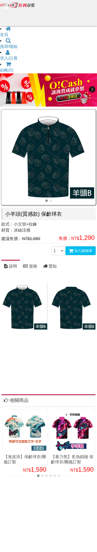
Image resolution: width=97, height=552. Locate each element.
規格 (30, 266)
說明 (10, 266)
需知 (50, 266)
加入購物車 (80, 251)
